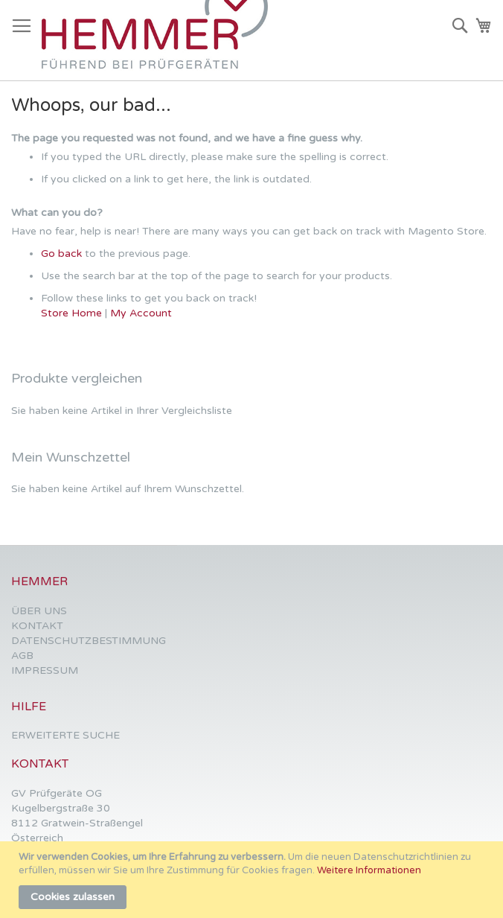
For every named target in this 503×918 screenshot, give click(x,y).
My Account (141, 313)
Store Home (71, 313)
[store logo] (161, 40)
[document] (253, 879)
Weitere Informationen (369, 870)
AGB (22, 655)
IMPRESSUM (44, 670)
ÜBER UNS (39, 611)
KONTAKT (37, 625)
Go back (61, 253)
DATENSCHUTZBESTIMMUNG (88, 640)
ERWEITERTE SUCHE (65, 735)
